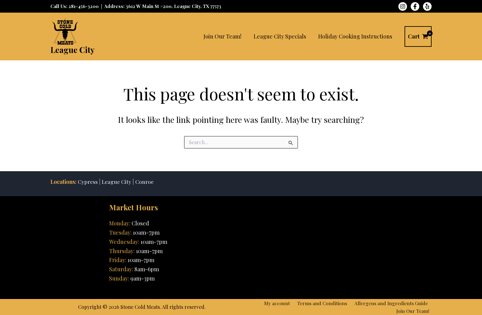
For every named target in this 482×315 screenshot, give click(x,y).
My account (283, 302)
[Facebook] (415, 6)
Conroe (145, 181)
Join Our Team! (415, 311)
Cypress (88, 181)
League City (72, 49)
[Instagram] (402, 6)
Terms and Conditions (325, 302)
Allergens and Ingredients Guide (392, 302)
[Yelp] (427, 6)
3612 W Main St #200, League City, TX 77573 (173, 6)
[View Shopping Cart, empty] (418, 36)
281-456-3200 (84, 6)
